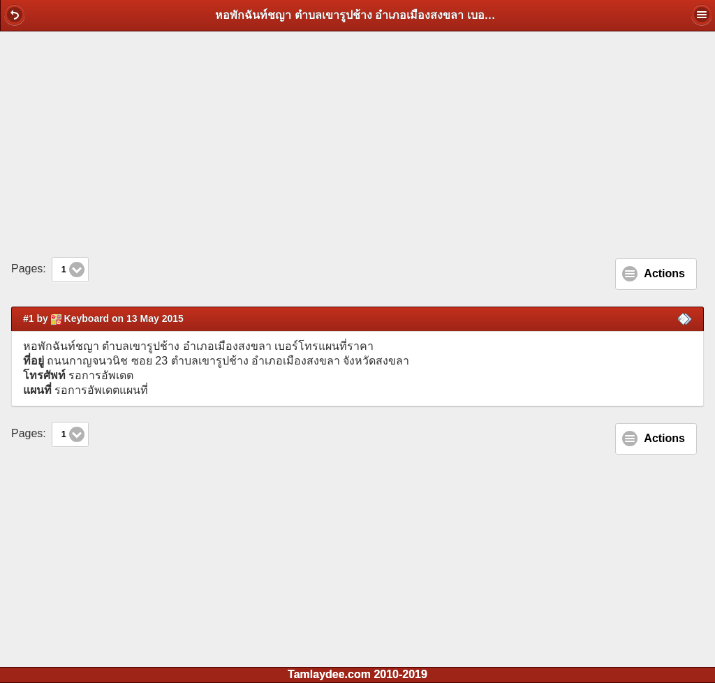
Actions (664, 273)
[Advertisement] (357, 144)
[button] (14, 14)
